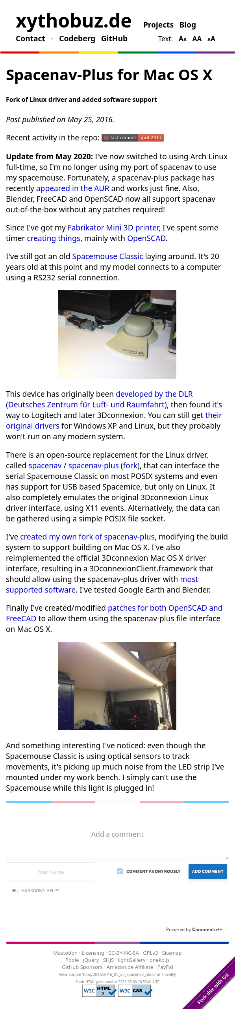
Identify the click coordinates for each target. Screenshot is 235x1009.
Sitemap (172, 952)
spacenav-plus (93, 465)
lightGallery (131, 959)
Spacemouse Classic (107, 256)
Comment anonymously (153, 871)
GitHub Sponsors (82, 966)
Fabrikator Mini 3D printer (113, 227)
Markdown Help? (35, 890)
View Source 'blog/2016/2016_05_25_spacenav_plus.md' (110, 974)
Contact (30, 38)
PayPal (165, 966)
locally (169, 974)
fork (130, 465)
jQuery (91, 959)
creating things (53, 238)
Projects (158, 24)
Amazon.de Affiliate (130, 966)
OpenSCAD (146, 238)
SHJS (108, 959)
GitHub (114, 38)
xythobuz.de (74, 20)
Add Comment (208, 871)
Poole (72, 959)
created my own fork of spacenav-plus (87, 536)
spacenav (44, 465)
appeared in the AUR (72, 188)
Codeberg (77, 38)
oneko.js (160, 959)
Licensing (92, 952)
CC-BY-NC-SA (123, 952)
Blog (187, 24)
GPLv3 (150, 952)
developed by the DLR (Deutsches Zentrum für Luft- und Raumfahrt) (99, 399)
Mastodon (65, 952)
